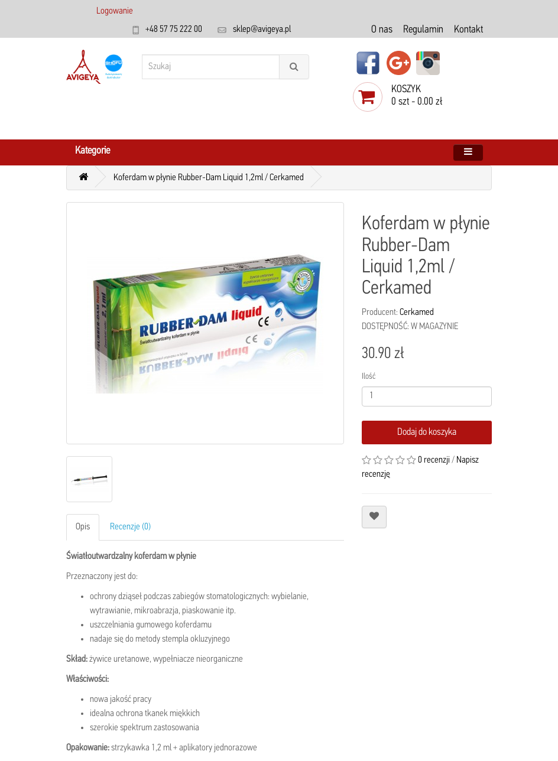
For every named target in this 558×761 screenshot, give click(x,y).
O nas (381, 29)
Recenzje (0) (130, 527)
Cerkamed (417, 312)
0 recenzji (434, 460)
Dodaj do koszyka (426, 432)
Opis (83, 527)
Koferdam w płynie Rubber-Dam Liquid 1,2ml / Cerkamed (208, 178)
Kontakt (468, 29)
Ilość (368, 376)
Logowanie (114, 11)
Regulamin (423, 29)
